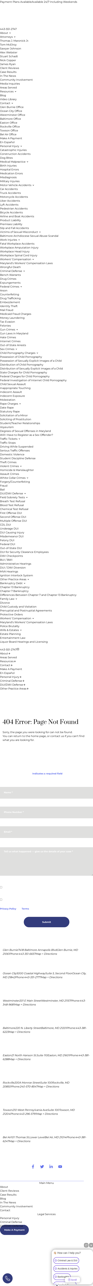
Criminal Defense (11, 680)
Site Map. (6, 1263)
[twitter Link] (42, 1167)
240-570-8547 (29, 1086)
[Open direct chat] (86, 1247)
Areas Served (8, 657)
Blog (3, 1198)
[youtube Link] (60, 1167)
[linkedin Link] (51, 1167)
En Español (7, 673)
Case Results (8, 1194)
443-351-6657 (26, 953)
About (4, 653)
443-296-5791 (27, 1113)
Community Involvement (16, 1206)
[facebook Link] (33, 1167)
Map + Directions (46, 953)
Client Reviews (9, 1190)
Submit (46, 922)
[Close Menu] (18, 649)
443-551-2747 (8, 29)
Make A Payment (11, 669)
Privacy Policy (8, 908)
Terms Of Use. (22, 1263)
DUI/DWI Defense (11, 684)
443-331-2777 (32, 977)
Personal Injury (9, 676)
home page (38, 736)
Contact (5, 665)
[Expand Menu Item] (9, 653)
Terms (25, 908)
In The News (8, 1202)
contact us (57, 736)
